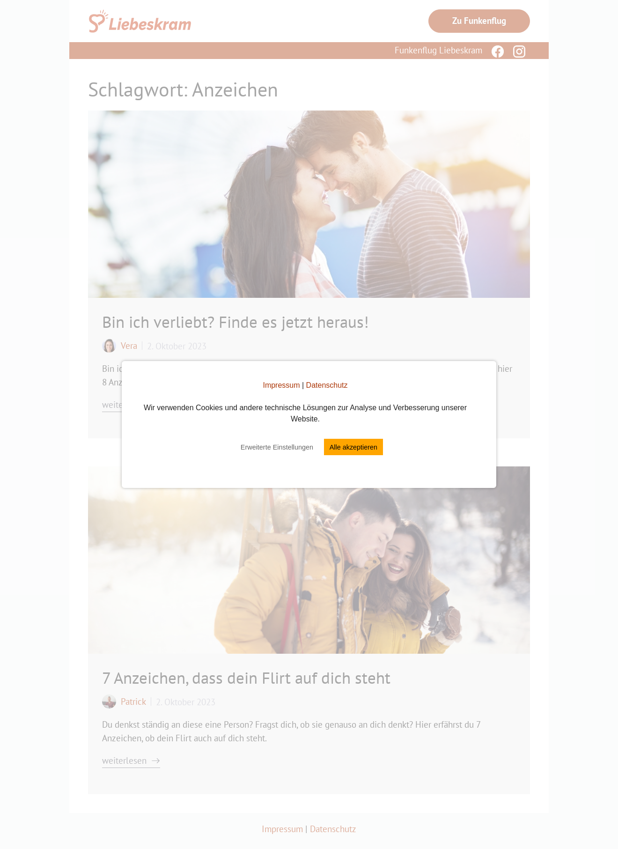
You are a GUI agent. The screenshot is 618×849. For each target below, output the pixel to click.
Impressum (281, 385)
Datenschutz (327, 385)
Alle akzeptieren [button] (353, 447)
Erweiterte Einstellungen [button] (277, 447)
